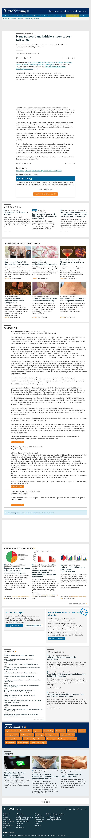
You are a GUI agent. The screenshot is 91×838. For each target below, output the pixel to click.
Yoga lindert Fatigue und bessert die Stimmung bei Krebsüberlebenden (19, 696)
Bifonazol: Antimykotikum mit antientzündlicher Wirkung (44, 300)
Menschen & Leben (67, 735)
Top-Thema (37, 731)
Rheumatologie (23, 743)
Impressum (19, 824)
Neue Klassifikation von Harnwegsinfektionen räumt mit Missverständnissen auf (21, 715)
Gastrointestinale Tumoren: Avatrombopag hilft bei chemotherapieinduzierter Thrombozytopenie (19, 691)
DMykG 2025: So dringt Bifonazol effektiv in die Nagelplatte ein (14, 301)
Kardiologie (39, 735)
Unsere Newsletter (15, 727)
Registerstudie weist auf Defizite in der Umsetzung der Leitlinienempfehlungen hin (17, 571)
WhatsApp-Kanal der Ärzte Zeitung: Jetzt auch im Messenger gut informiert (14, 775)
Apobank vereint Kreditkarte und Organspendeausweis (20, 673)
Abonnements (39, 822)
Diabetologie (72, 731)
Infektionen (36, 171)
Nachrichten (9, 16)
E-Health (82, 731)
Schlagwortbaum (21, 816)
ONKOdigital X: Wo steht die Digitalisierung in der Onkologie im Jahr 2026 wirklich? (23, 710)
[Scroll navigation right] (87, 16)
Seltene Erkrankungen (38, 743)
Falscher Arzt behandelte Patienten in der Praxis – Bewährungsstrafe (19, 660)
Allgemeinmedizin (46, 171)
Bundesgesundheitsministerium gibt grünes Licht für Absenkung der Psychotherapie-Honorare (74, 214)
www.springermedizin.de (53, 816)
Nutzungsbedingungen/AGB (24, 818)
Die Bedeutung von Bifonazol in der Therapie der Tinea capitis (73, 300)
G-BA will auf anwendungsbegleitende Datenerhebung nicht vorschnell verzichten (22, 668)
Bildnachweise (20, 827)
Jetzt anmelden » (14, 626)
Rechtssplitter (10, 743)
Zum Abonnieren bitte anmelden (45, 194)
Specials (42, 16)
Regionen (62, 16)
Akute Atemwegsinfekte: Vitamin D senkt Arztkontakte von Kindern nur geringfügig (21, 686)
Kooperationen (52, 16)
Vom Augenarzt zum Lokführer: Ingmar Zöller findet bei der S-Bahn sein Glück (22, 681)
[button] (85, 11)
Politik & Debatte (72, 16)
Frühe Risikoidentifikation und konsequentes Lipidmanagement (73, 569)
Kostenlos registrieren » (34, 626)
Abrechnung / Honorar (23, 171)
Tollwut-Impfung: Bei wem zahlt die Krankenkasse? (19, 677)
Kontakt (18, 825)
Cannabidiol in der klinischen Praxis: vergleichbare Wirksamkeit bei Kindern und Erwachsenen (44, 573)
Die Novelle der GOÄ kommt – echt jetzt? (16, 213)
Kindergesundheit (52, 735)
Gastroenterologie (27, 735)
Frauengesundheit (12, 735)
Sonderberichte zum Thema (18, 548)
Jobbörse (6, 827)
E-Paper (37, 824)
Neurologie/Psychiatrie (13, 739)
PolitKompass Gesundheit (67, 739)
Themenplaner (39, 818)
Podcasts (35, 16)
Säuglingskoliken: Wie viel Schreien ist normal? (71, 775)
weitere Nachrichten (38, 719)
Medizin (17, 16)
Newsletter (38, 825)
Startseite (6, 816)
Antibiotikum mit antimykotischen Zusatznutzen (44, 263)
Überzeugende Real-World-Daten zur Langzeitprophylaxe (17, 263)
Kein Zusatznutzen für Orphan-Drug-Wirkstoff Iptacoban (21, 664)
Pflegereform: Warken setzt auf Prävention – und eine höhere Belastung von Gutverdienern (22, 701)
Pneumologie (51, 739)
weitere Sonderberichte (78, 604)
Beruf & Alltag (48, 731)
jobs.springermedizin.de (53, 820)
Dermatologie (60, 731)
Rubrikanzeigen (39, 820)
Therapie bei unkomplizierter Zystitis (72, 263)
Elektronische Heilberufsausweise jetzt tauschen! (19, 656)
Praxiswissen (26, 16)
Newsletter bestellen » (56, 639)
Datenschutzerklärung (22, 820)
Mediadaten (38, 816)
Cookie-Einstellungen (22, 822)
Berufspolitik (57, 171)
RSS (36, 827)
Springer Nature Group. (42, 835)
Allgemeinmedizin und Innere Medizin (18, 731)
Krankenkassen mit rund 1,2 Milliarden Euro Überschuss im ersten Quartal (44, 216)
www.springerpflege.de (53, 818)
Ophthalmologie (38, 739)
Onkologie (27, 739)
